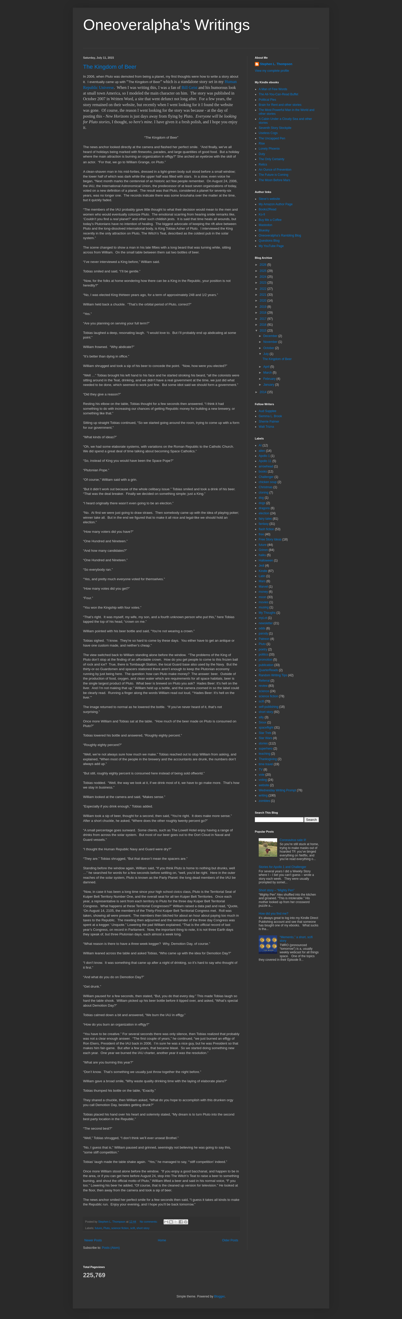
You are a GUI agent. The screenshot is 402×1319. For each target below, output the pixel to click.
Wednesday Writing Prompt (277, 790)
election (264, 513)
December (270, 336)
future (98, 1228)
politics (263, 654)
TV (261, 769)
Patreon (264, 639)
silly (261, 717)
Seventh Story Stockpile (275, 128)
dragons (264, 508)
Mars (262, 581)
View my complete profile (272, 71)
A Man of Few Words (273, 89)
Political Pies (267, 99)
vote (262, 774)
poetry (263, 649)
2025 (263, 271)
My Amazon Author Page (276, 204)
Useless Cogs (268, 133)
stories (263, 743)
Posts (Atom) (110, 1248)
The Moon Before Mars (274, 180)
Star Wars (265, 738)
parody (263, 633)
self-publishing (268, 707)
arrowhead (266, 466)
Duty (262, 154)
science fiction (120, 1228)
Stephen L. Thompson (276, 64)
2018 (263, 312)
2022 (263, 289)
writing (263, 795)
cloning (263, 492)
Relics (263, 164)
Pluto (106, 1228)
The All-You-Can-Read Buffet (278, 94)
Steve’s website (269, 199)
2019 (263, 307)
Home (162, 1240)
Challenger (266, 477)
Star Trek (265, 733)
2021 (263, 294)
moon (262, 597)
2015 (263, 330)
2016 (263, 324)
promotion (265, 659)
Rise (262, 143)
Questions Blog (269, 240)
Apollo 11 (265, 461)
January (269, 384)
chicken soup (268, 482)
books (263, 471)
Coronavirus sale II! (293, 840)
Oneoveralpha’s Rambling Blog (280, 235)
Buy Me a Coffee (270, 220)
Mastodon (265, 225)
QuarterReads (268, 670)
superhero (266, 748)
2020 (263, 300)
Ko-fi (262, 214)
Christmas (266, 487)
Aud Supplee (267, 411)
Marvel (263, 586)
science (264, 691)
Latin (262, 576)
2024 (263, 277)
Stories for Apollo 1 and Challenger (282, 867)
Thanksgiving (268, 759)
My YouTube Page (271, 246)
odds (262, 628)
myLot (263, 618)
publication (266, 665)
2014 (263, 392)
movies (263, 602)
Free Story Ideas (270, 539)
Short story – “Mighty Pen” (276, 890)
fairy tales (265, 518)
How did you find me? (273, 913)
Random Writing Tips (273, 675)
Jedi (261, 565)
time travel (266, 764)
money (263, 592)
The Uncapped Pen (272, 138)
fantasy (264, 524)
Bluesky (264, 230)
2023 (263, 282)
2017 (263, 319)
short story (142, 1228)
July (266, 354)
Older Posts (230, 1240)
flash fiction (266, 529)
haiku (262, 555)
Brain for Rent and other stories (280, 105)
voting (263, 780)
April (266, 367)
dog (261, 497)
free (261, 534)
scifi (132, 1228)
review (263, 686)
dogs (262, 503)
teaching (264, 753)
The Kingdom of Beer (109, 67)
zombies (264, 801)
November (270, 342)
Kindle (263, 571)
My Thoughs (267, 613)
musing (264, 607)
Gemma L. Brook (270, 416)
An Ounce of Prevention (275, 169)
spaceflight (266, 727)
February (269, 379)
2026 (263, 265)
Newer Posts (93, 1240)
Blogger (219, 1296)
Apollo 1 (264, 456)
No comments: (149, 1221)
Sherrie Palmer (269, 421)
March (268, 372)
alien (262, 451)
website (264, 785)
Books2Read (267, 209)
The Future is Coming (273, 175)
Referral (264, 680)
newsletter (266, 623)
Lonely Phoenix (269, 148)
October (269, 348)
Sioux (262, 722)
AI (260, 445)
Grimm (263, 550)
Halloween (266, 560)
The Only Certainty (271, 159)
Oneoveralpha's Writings (166, 24)
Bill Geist (189, 87)
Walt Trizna (266, 426)
